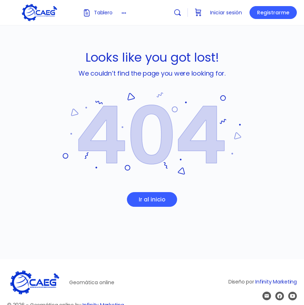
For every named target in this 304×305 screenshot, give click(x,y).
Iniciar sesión (226, 12)
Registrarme (273, 12)
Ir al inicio (152, 199)
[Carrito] (198, 12)
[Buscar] (177, 12)
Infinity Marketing (276, 281)
